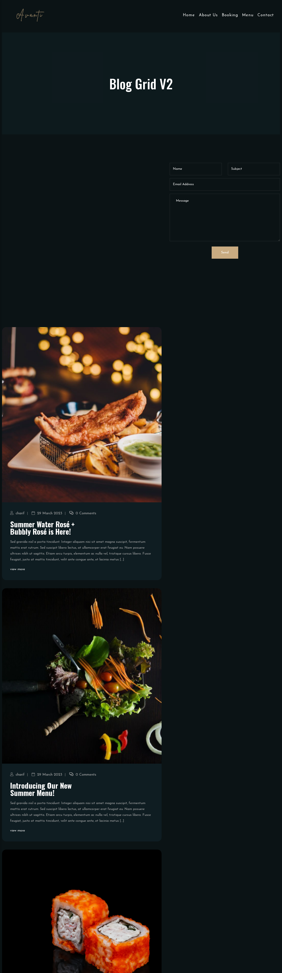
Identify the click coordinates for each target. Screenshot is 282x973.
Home (189, 15)
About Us (208, 15)
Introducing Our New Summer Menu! (41, 840)
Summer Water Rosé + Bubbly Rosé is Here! (42, 579)
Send (225, 252)
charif (17, 565)
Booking (230, 15)
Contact (265, 15)
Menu (247, 15)
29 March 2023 (47, 565)
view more (17, 621)
